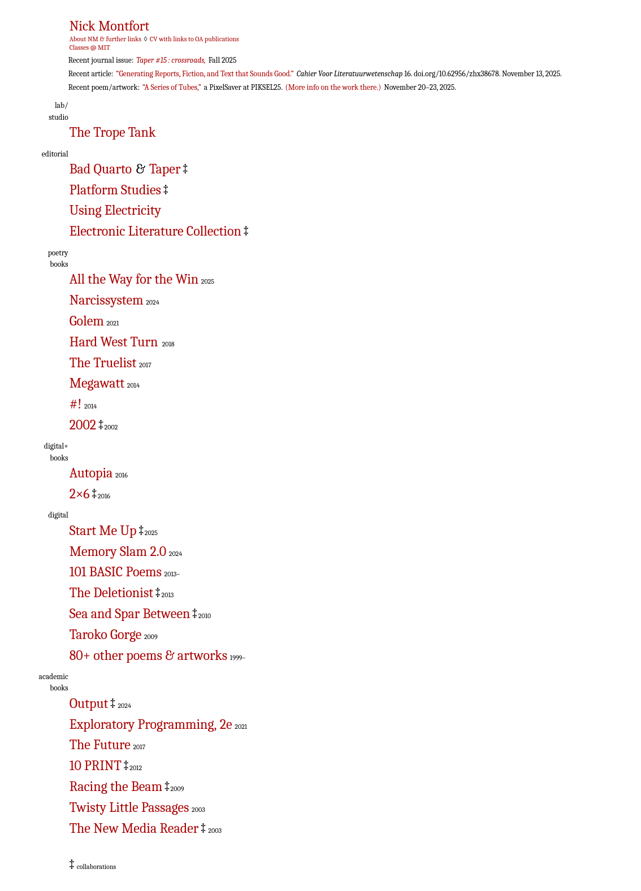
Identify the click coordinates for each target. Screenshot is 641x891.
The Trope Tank (113, 132)
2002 (83, 425)
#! (76, 404)
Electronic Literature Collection (155, 231)
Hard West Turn (114, 342)
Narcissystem (107, 300)
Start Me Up (103, 530)
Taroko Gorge (106, 634)
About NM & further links (105, 39)
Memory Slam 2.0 (118, 551)
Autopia (91, 473)
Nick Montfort (109, 26)
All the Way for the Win (134, 279)
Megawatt (97, 383)
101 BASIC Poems (116, 572)
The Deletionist (111, 593)
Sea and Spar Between (130, 613)
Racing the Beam (116, 786)
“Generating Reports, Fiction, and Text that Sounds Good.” (204, 73)
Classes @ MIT (90, 47)
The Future (100, 745)
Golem (87, 321)
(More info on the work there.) (333, 87)
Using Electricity (115, 210)
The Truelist (103, 363)
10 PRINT (96, 765)
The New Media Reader (134, 828)
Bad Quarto (101, 169)
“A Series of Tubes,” (171, 87)
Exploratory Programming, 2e (151, 724)
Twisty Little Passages (129, 807)
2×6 (80, 494)
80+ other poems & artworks (148, 655)
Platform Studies (115, 190)
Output (89, 703)
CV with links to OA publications (194, 39)
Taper (164, 169)
